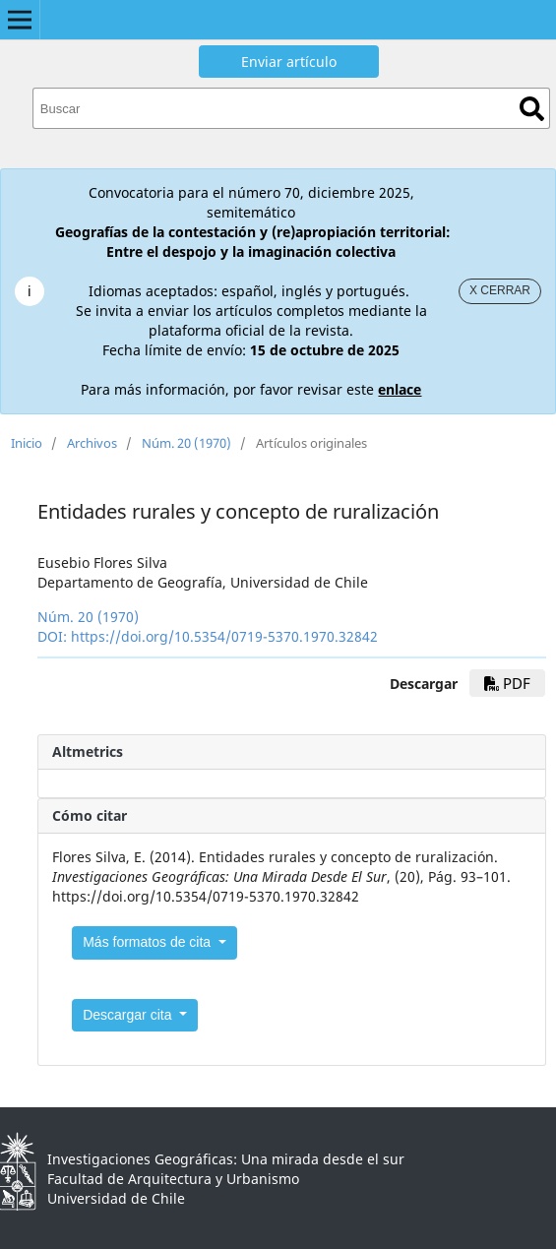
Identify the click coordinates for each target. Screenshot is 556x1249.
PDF (507, 683)
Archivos (92, 443)
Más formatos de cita (149, 942)
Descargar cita (129, 1015)
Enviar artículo (289, 61)
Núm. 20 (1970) (186, 443)
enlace (399, 389)
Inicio (26, 443)
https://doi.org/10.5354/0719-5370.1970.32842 (224, 636)
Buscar (532, 108)
